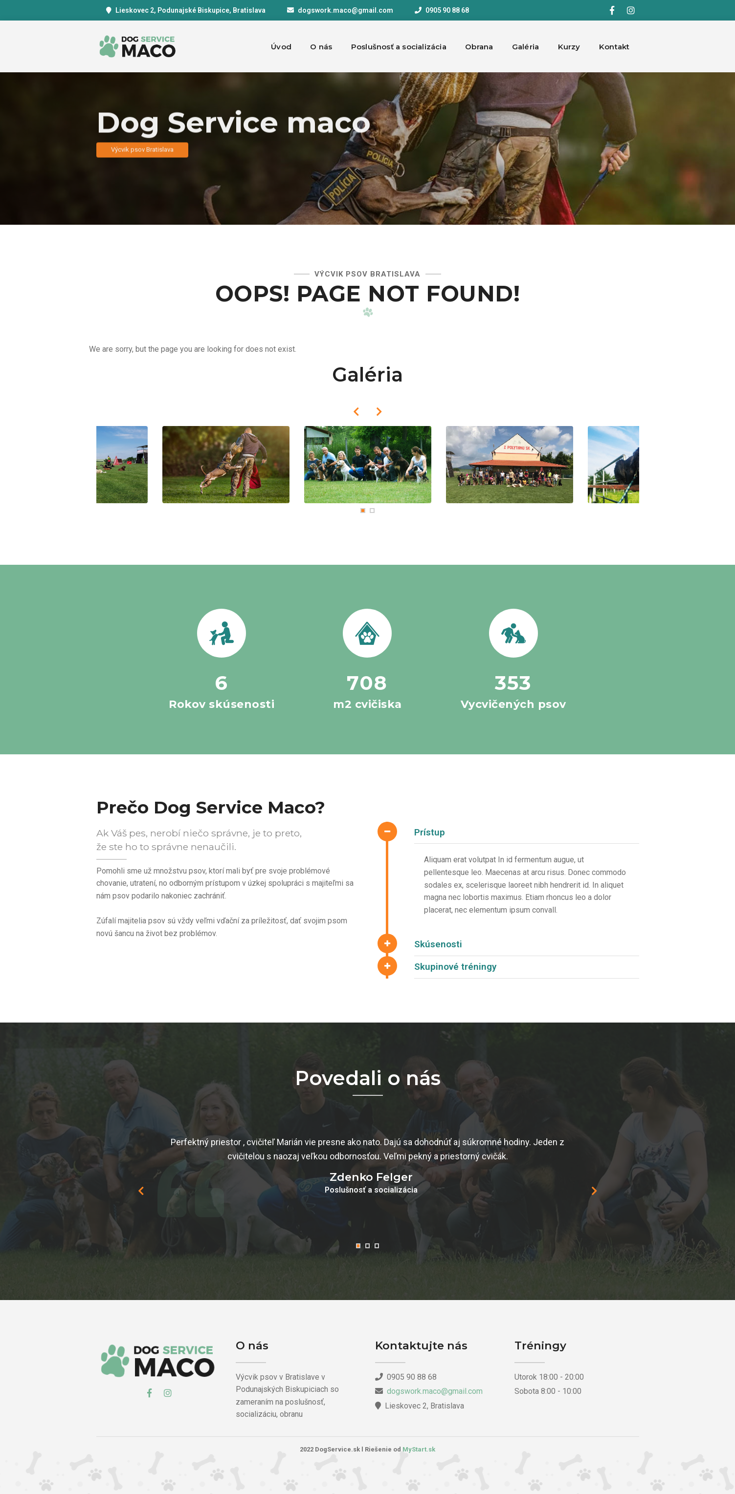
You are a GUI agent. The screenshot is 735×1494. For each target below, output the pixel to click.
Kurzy (569, 46)
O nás (321, 46)
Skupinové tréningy (455, 966)
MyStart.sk (418, 1449)
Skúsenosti (438, 944)
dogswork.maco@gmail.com (345, 10)
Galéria (525, 46)
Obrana (479, 46)
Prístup (429, 832)
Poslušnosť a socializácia (398, 46)
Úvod (281, 46)
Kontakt (614, 46)
